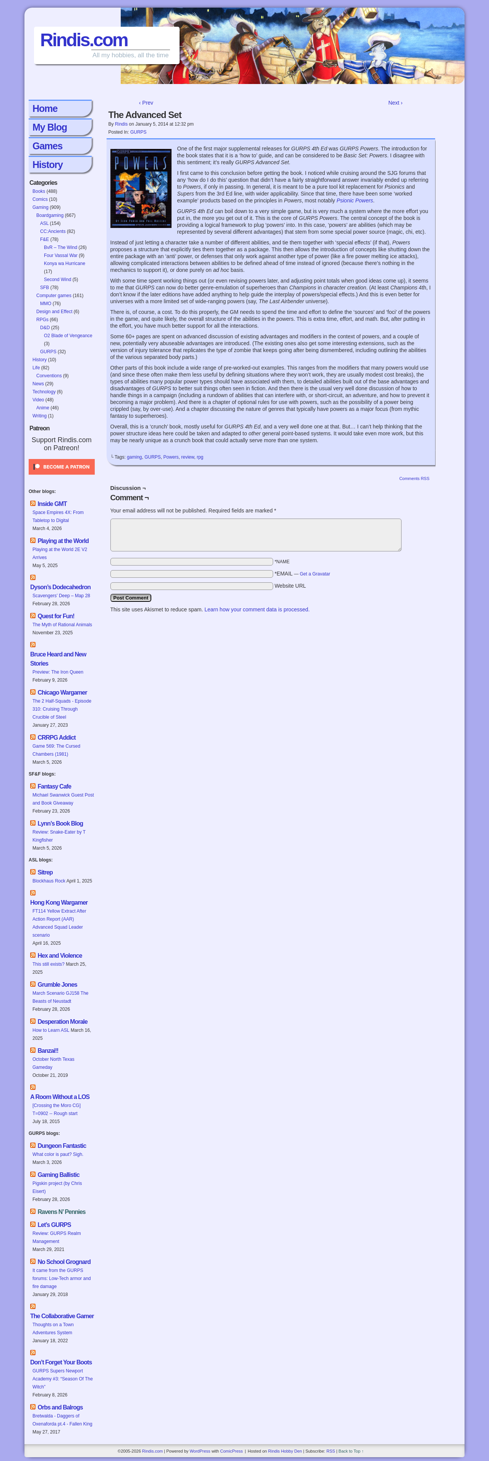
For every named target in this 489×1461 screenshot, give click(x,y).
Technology (44, 391)
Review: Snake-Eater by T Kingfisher (59, 836)
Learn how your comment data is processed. (256, 609)
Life (36, 367)
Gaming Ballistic (58, 1175)
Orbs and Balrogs (60, 1407)
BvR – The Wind (60, 247)
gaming (134, 457)
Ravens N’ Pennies (61, 1212)
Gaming (40, 207)
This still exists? (48, 964)
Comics (40, 199)
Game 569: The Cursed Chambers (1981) (56, 750)
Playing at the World (63, 541)
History (47, 164)
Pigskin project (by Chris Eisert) (57, 1187)
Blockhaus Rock (48, 881)
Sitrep (44, 872)
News (38, 383)
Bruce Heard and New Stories (58, 659)
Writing (39, 416)
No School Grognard (63, 1262)
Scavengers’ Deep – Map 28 (61, 595)
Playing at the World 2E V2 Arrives (59, 553)
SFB (44, 287)
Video (38, 399)
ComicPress (231, 1451)
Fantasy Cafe (54, 786)
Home (44, 108)
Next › (395, 103)
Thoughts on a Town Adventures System (53, 1328)
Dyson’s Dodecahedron (60, 587)
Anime (42, 408)
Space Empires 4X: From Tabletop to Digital (58, 516)
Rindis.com (84, 40)
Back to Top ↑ (351, 1451)
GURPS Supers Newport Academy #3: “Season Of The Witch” (62, 1379)
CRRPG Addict (56, 737)
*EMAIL (302, 574)
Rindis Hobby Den (285, 1451)
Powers (171, 457)
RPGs (42, 319)
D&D (45, 327)
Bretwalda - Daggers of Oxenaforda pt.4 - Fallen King (62, 1420)
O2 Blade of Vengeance (68, 335)
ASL (44, 223)
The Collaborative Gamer (62, 1316)
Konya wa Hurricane (64, 263)
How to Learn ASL (51, 1030)
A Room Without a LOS (59, 1097)
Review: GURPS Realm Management (56, 1237)
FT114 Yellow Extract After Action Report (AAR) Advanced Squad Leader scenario (59, 923)
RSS (330, 1451)
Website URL (290, 586)
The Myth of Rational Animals (62, 624)
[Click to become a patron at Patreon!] (62, 477)
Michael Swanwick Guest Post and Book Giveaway (63, 799)
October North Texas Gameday (53, 1063)
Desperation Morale (62, 1021)
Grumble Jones (57, 984)
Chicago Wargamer (62, 692)
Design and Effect (54, 311)
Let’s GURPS (54, 1225)
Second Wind (57, 279)
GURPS (48, 351)
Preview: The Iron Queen (57, 672)
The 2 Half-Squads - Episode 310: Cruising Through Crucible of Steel (61, 709)
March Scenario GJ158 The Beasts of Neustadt (60, 997)
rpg (200, 457)
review (187, 457)
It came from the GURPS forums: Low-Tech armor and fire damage (61, 1278)
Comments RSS (414, 478)
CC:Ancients (53, 231)
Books (38, 191)
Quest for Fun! (55, 616)
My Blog (49, 127)
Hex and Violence (59, 955)
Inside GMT (51, 504)
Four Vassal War (61, 255)
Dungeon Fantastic (61, 1146)
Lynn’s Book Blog (60, 823)
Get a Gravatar (315, 574)
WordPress (199, 1451)
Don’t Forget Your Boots (61, 1362)
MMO (45, 303)
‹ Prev (146, 103)
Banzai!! (47, 1050)
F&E (44, 239)
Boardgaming (49, 215)
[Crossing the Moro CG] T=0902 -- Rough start (56, 1109)
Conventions (49, 375)
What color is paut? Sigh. (57, 1154)
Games (47, 146)
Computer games (53, 295)
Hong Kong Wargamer (58, 902)
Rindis (121, 124)
